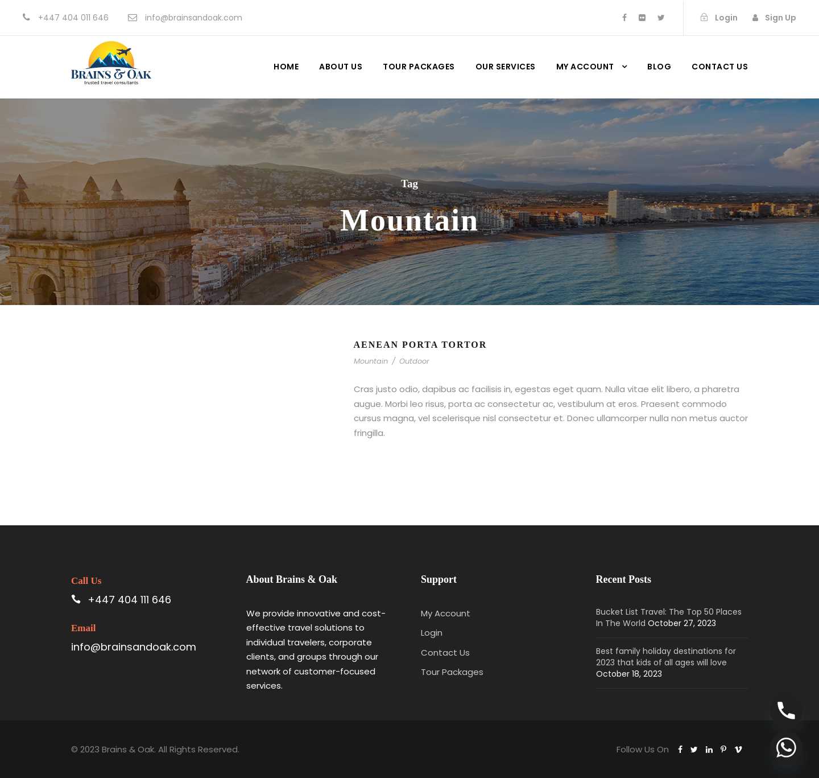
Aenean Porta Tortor (420, 344)
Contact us (720, 66)
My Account (585, 66)
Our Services (505, 66)
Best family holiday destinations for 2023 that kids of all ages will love (666, 656)
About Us (340, 66)
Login (431, 633)
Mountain (371, 361)
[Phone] (786, 710)
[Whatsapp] (786, 747)
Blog (659, 66)
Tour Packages (419, 66)
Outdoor (414, 361)
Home (286, 66)
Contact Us (445, 652)
